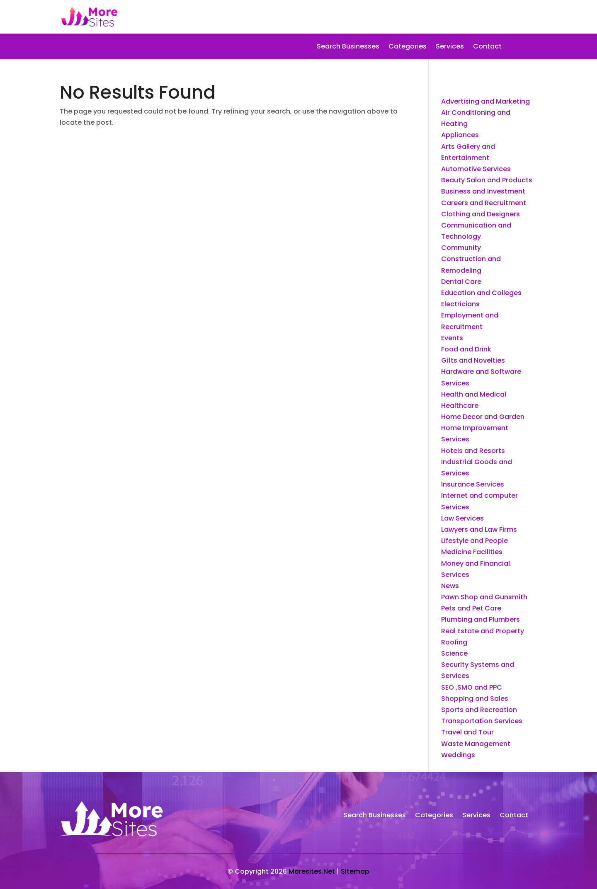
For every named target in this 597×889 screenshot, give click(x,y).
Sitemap (355, 871)
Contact (487, 47)
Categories (407, 47)
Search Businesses (348, 47)
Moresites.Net (312, 871)
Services (450, 47)
